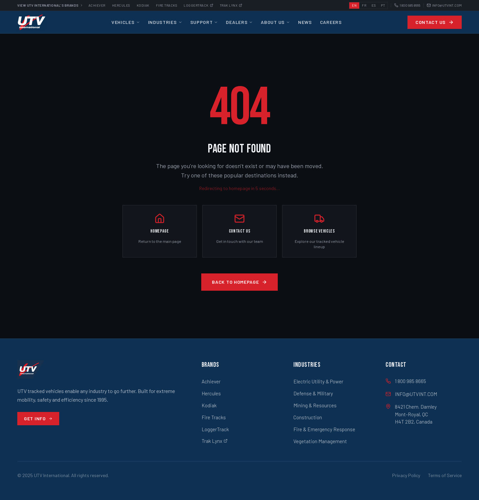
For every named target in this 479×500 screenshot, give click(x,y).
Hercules (121, 5)
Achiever (96, 5)
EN (354, 5)
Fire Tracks (166, 5)
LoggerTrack (215, 429)
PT (383, 5)
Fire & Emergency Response (324, 429)
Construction (307, 417)
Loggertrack (198, 5)
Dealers (239, 22)
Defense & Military (313, 393)
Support (204, 22)
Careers (331, 22)
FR (364, 5)
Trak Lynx (231, 5)
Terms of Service (445, 475)
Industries (165, 22)
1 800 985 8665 (407, 5)
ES (374, 5)
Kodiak (143, 5)
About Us (275, 22)
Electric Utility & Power (318, 381)
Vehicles (125, 22)
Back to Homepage (239, 282)
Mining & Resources (315, 405)
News (305, 22)
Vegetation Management (320, 441)
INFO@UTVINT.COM (444, 5)
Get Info (38, 418)
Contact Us (434, 22)
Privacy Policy (406, 475)
